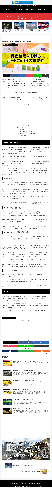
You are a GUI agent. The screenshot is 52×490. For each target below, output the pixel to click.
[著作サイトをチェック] (10, 351)
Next (51, 27)
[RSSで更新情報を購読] (42, 351)
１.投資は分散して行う (23, 129)
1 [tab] (22, 34)
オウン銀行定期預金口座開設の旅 (16, 484)
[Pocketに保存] (30, 75)
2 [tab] (24, 34)
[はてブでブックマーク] (22, 75)
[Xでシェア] (6, 75)
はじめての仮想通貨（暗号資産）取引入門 (17, 486)
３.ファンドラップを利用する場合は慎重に (27, 133)
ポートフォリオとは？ (21, 127)
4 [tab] (27, 34)
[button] (45, 75)
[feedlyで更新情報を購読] (26, 351)
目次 (24, 125)
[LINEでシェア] (38, 75)
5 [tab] (29, 34)
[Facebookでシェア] (14, 75)
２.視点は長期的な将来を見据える (25, 131)
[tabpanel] (7, 27)
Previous (0, 27)
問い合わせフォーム (29, 486)
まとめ (18, 137)
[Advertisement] (26, 113)
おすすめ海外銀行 (39, 484)
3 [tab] (26, 34)
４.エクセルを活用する (23, 135)
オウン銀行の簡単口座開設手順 (29, 484)
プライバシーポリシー (39, 486)
